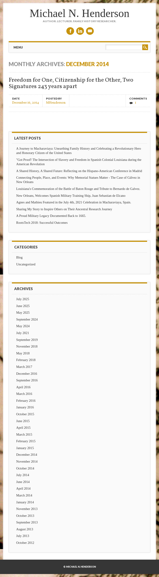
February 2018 (25, 360)
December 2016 (26, 373)
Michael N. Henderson (79, 13)
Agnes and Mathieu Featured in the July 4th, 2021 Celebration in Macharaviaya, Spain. (73, 202)
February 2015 (25, 441)
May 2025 (23, 312)
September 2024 (27, 319)
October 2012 (25, 543)
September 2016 (27, 380)
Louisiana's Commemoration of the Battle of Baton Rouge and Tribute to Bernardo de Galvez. (78, 189)
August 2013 (24, 529)
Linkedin (80, 31)
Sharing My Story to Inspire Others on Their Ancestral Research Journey (64, 209)
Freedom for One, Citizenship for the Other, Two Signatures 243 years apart (71, 83)
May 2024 (23, 326)
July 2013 (22, 536)
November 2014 (27, 461)
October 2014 (25, 468)
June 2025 (23, 306)
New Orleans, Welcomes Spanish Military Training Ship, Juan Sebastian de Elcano (70, 195)
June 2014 (23, 482)
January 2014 (25, 502)
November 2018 (27, 346)
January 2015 (25, 448)
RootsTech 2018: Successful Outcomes (42, 222)
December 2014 (26, 454)
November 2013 (27, 509)
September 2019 (27, 340)
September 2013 (27, 522)
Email (90, 31)
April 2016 (23, 387)
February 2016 (25, 400)
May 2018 (23, 353)
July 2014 (22, 475)
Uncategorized (25, 264)
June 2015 (23, 421)
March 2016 (24, 394)
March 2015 (24, 434)
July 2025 (22, 299)
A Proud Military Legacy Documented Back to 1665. (51, 216)
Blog (19, 257)
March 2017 (24, 367)
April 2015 (23, 427)
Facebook (70, 31)
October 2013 (25, 516)
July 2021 (22, 333)
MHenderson (56, 103)
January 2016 (25, 407)
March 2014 (24, 495)
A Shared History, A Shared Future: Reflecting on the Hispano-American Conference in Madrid (79, 171)
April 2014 (23, 488)
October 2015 (25, 414)
